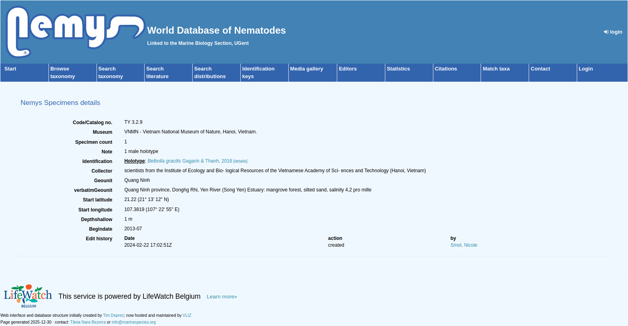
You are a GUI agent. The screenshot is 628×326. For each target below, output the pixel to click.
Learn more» (222, 297)
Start (10, 69)
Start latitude (97, 200)
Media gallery (306, 69)
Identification (98, 161)
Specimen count (94, 142)
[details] (240, 161)
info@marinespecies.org (134, 322)
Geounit (103, 180)
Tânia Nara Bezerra (88, 322)
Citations (446, 69)
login (613, 32)
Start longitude (95, 210)
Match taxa (496, 69)
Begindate (100, 229)
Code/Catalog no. (93, 122)
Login (586, 69)
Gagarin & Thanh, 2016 (189, 161)
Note (107, 152)
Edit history (99, 238)
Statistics (398, 69)
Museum (103, 132)
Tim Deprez (113, 315)
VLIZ (187, 315)
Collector (101, 171)
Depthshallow (96, 219)
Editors (348, 69)
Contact (540, 69)
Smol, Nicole (464, 245)
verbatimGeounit (93, 190)
